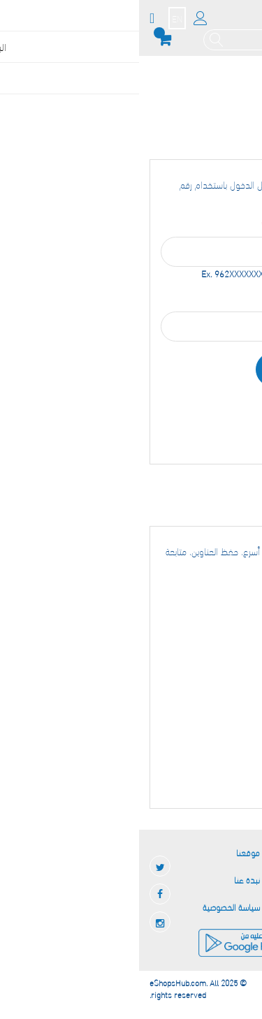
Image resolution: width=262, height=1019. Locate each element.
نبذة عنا (108, 879)
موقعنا (109, 852)
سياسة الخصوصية (92, 906)
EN (38, 18)
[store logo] (225, 22)
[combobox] (123, 39)
